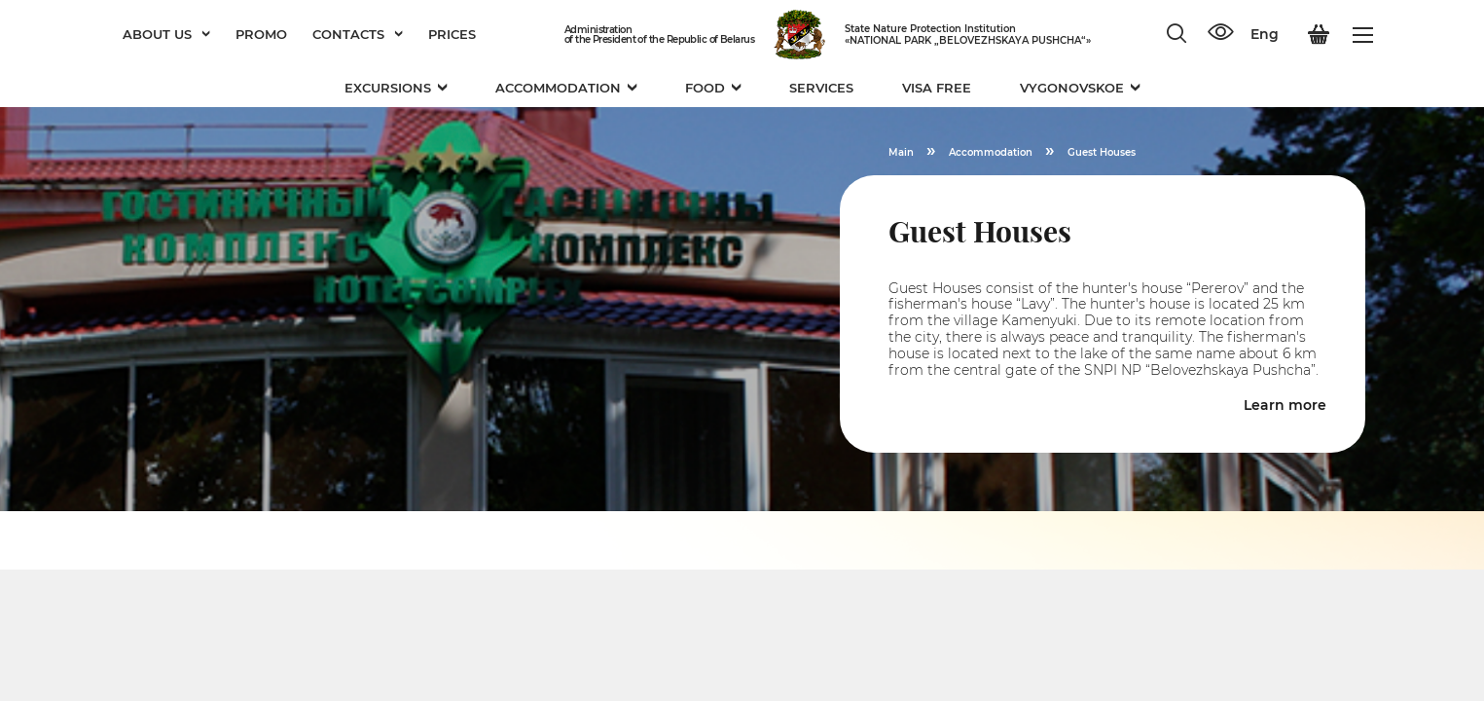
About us (166, 34)
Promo (261, 34)
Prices (452, 34)
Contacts (357, 34)
